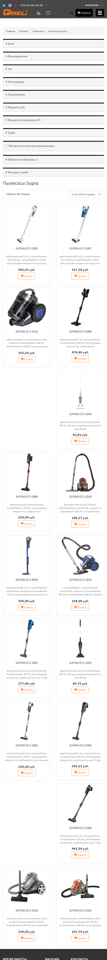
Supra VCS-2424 (80, 829)
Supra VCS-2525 (27, 829)
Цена (11, 43)
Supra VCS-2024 (27, 497)
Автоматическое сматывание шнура (30, 146)
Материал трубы (18, 172)
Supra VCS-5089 (80, 331)
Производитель (17, 56)
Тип (10, 69)
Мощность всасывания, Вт (24, 120)
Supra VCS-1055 (27, 663)
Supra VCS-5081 (80, 580)
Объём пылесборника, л (23, 159)
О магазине (52, 897)
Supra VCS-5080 (80, 414)
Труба (11, 132)
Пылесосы (38, 31)
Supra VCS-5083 (80, 663)
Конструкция (16, 81)
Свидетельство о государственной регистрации (33, 936)
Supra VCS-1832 (27, 580)
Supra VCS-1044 (27, 414)
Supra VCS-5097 (80, 248)
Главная (10, 31)
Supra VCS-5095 (27, 248)
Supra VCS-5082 (27, 746)
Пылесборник (16, 94)
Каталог (24, 31)
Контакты (51, 887)
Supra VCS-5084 (80, 746)
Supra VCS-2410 (27, 331)
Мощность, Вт (16, 107)
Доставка (51, 892)
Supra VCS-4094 (80, 497)
